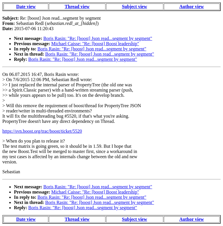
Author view (191, 6)
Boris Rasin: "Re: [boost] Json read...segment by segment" (97, 38)
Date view (26, 6)
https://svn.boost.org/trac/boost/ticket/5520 (42, 131)
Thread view (77, 6)
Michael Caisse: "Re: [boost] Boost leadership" (95, 43)
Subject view (134, 6)
